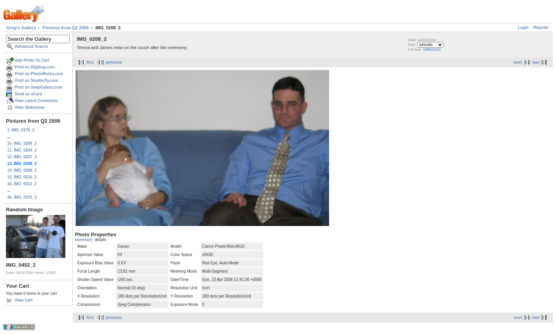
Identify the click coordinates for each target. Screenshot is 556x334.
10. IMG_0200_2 (22, 143)
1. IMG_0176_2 (20, 130)
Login (523, 27)
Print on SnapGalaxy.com (38, 87)
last (536, 62)
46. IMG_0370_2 (22, 197)
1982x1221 (432, 49)
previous (114, 62)
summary (83, 239)
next (518, 62)
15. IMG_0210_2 (22, 177)
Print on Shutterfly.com (36, 80)
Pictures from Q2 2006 (66, 27)
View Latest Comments (36, 101)
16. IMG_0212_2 (22, 184)
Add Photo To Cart (32, 60)
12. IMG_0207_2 (22, 157)
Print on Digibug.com (35, 67)
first (90, 62)
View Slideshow (29, 107)
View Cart (23, 300)
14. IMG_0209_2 (22, 170)
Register (541, 27)
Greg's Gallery (21, 27)
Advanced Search (31, 46)
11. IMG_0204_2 (22, 150)
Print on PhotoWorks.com (39, 74)
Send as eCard (28, 94)
